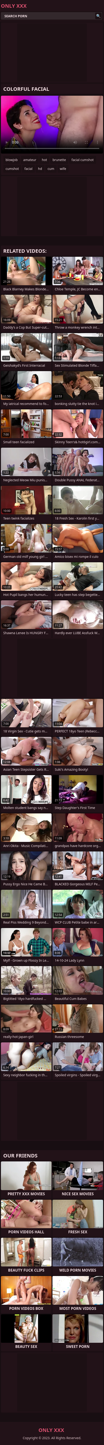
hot (44, 160)
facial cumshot (83, 160)
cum (51, 168)
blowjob (12, 160)
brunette (59, 160)
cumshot (12, 168)
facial (28, 168)
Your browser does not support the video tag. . (52, 125)
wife (63, 168)
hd (40, 168)
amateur (29, 160)
